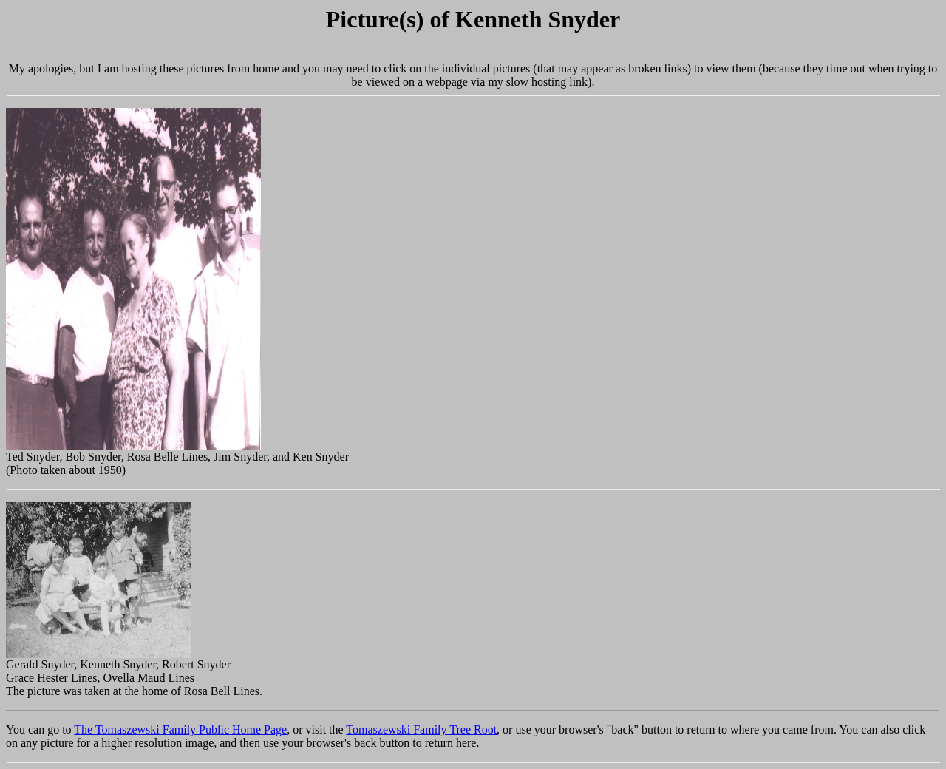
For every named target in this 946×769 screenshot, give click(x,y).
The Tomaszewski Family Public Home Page (180, 729)
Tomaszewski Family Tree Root (421, 729)
